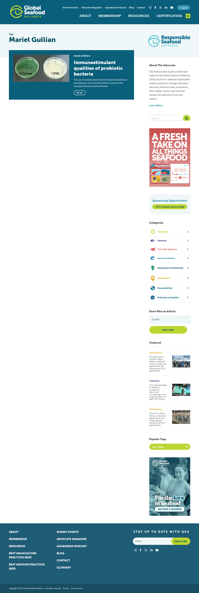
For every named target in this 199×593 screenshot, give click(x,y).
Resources (138, 16)
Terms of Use (76, 588)
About (85, 16)
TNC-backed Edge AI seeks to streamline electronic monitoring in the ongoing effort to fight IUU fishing (158, 392)
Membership (110, 16)
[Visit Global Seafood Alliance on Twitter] (160, 7)
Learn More (156, 105)
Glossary (64, 567)
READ (80, 92)
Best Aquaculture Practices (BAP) (22, 555)
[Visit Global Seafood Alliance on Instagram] (150, 7)
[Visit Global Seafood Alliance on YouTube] (172, 7)
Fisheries (154, 380)
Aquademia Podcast (115, 7)
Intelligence (155, 352)
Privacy (66, 588)
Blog (131, 7)
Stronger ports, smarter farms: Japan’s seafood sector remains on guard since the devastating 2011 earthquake (158, 364)
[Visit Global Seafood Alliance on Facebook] (155, 7)
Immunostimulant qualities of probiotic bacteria (98, 68)
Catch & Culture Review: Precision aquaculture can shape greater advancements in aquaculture (157, 419)
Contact (141, 7)
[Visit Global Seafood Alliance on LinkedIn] (166, 7)
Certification (169, 16)
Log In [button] (183, 7)
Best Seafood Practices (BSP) (27, 566)
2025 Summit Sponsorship (169, 206)
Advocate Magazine (91, 7)
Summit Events (70, 7)
